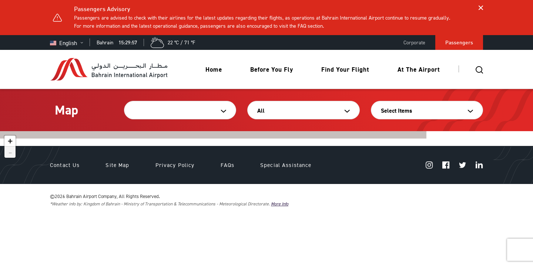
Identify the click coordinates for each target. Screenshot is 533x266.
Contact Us (65, 164)
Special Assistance (286, 164)
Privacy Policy (175, 164)
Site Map (117, 164)
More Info (279, 204)
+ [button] (10, 141)
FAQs (228, 164)
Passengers (459, 42)
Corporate (414, 42)
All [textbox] (261, 111)
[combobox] (177, 111)
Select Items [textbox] (396, 111)
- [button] (10, 152)
